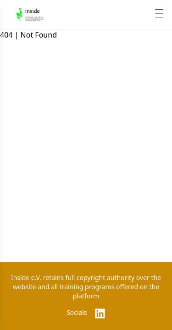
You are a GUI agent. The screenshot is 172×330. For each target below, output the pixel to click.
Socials (77, 312)
